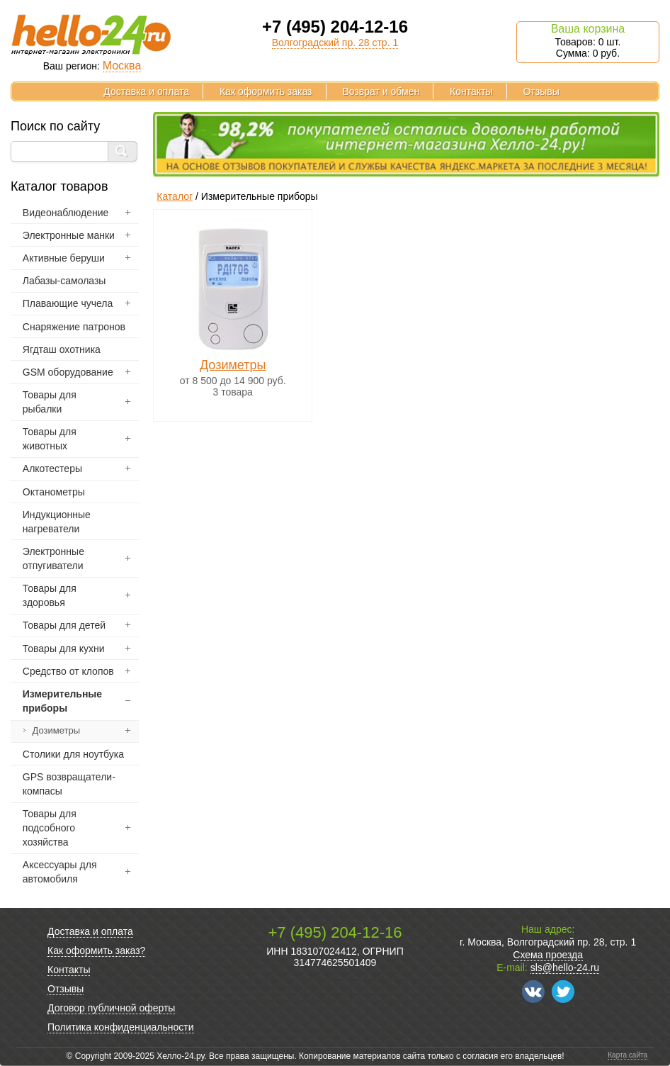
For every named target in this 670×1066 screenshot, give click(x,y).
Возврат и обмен (380, 91)
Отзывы (541, 91)
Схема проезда (548, 954)
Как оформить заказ (266, 91)
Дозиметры (233, 365)
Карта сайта (627, 1055)
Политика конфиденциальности (120, 1027)
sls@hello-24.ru (564, 967)
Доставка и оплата (146, 91)
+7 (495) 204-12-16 (335, 26)
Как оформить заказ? (96, 950)
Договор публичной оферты (111, 1008)
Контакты (471, 91)
